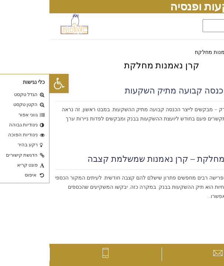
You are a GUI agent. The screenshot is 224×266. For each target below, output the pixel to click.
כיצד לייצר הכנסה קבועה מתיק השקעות (146, 90)
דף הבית (209, 52)
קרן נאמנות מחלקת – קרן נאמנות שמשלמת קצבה (128, 159)
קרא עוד (207, 137)
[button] (9, 83)
